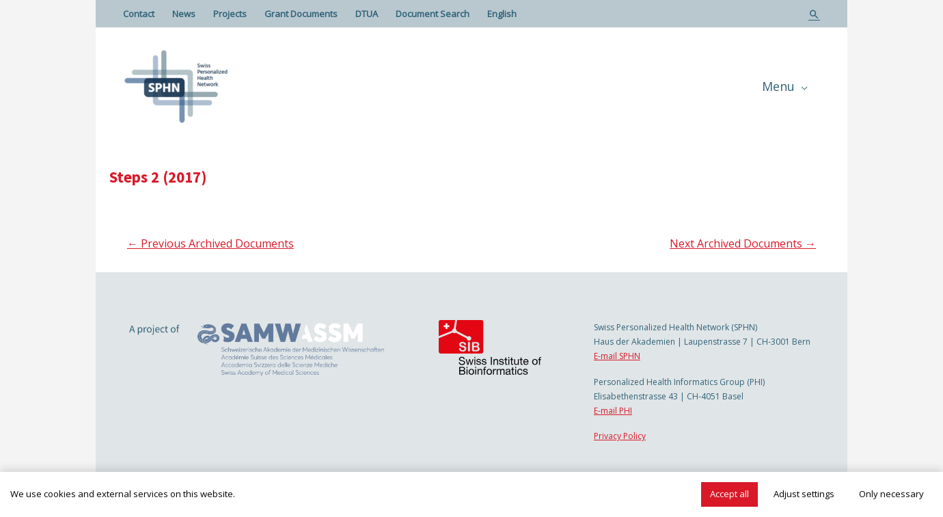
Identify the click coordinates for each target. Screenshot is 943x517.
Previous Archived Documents (210, 243)
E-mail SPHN (617, 356)
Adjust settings (804, 494)
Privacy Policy (620, 436)
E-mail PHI (613, 410)
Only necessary (891, 494)
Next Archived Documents (743, 243)
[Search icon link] (814, 14)
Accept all (729, 494)
